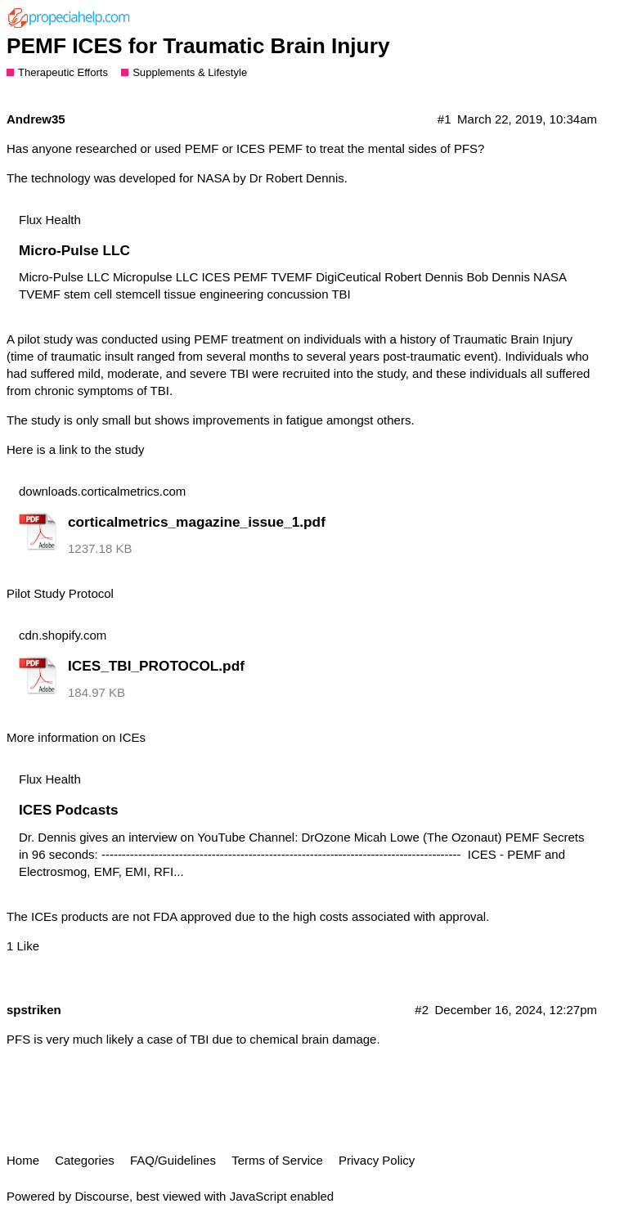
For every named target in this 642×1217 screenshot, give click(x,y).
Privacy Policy (377, 1160)
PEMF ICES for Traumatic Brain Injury (198, 46)
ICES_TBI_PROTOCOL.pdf (156, 666)
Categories (84, 1160)
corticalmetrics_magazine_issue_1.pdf (196, 522)
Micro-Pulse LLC (74, 250)
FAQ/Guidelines (173, 1160)
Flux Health (50, 220)
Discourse (101, 1196)
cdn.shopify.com (62, 635)
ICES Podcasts (69, 810)
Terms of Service (277, 1160)
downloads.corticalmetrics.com (102, 491)
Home (23, 1160)
